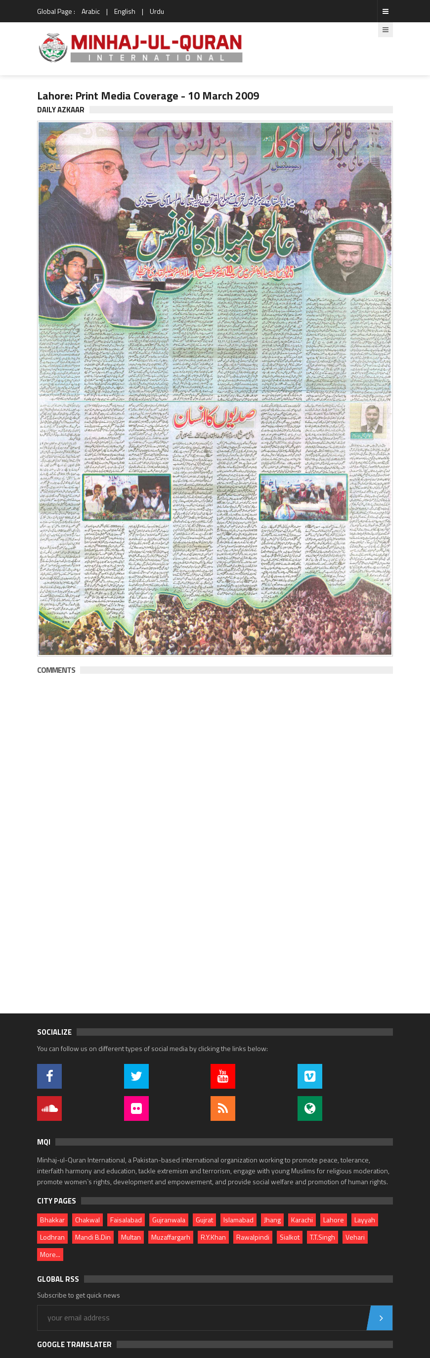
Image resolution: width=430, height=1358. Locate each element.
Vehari (355, 1237)
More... (50, 1254)
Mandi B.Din (93, 1237)
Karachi (302, 1219)
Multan (131, 1237)
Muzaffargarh (170, 1237)
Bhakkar (52, 1219)
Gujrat (204, 1219)
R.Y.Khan (213, 1237)
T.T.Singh (322, 1237)
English (124, 11)
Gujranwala (168, 1219)
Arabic (91, 11)
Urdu (157, 11)
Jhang (272, 1219)
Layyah (364, 1219)
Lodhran (52, 1237)
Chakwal (87, 1219)
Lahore (333, 1219)
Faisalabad (126, 1219)
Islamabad (238, 1219)
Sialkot (290, 1237)
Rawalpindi (252, 1237)
